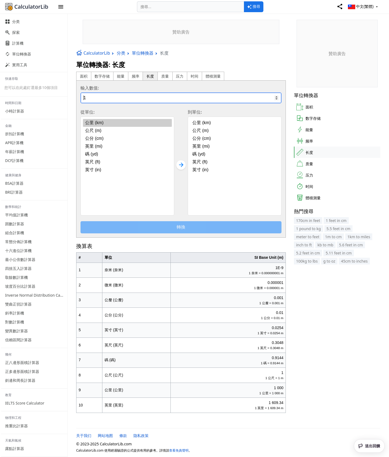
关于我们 (83, 435)
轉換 (181, 227)
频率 (135, 76)
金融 (8, 125)
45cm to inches (354, 261)
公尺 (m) (127, 131)
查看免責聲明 (179, 450)
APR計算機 (14, 142)
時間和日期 (13, 103)
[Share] (340, 7)
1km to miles (358, 236)
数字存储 (102, 76)
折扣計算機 (14, 133)
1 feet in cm (336, 220)
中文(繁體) (363, 6)
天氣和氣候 (13, 440)
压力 (179, 76)
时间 (194, 76)
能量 (121, 76)
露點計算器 (14, 448)
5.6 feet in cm (351, 244)
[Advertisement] (181, 32)
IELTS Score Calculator (24, 403)
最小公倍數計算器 (20, 259)
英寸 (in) (127, 170)
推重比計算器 (16, 425)
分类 (121, 53)
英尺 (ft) (127, 162)
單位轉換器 (142, 53)
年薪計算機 (14, 151)
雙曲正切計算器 (18, 304)
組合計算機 (14, 232)
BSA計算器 (14, 183)
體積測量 (213, 76)
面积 (84, 76)
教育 (8, 395)
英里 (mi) (127, 146)
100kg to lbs (307, 261)
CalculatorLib (93, 53)
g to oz (329, 261)
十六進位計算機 (18, 250)
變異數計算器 (16, 330)
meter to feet (307, 236)
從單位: (88, 112)
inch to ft (304, 244)
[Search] (190, 6)
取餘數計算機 (16, 277)
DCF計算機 (14, 160)
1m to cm (333, 236)
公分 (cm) (127, 139)
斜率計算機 (14, 313)
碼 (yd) (127, 154)
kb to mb (325, 244)
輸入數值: (90, 88)
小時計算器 (14, 111)
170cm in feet (308, 220)
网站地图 (105, 435)
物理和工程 (13, 417)
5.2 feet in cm (308, 253)
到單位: (195, 112)
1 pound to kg (308, 228)
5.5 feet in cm (338, 228)
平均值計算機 (16, 214)
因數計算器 (14, 223)
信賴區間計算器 (18, 339)
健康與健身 (13, 175)
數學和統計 (13, 206)
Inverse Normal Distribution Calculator (36, 295)
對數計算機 (14, 321)
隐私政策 (141, 435)
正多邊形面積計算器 (22, 371)
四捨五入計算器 (18, 268)
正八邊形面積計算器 (22, 362)
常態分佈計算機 (18, 241)
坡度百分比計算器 (20, 286)
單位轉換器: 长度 (100, 64)
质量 (165, 76)
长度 (150, 76)
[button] (61, 7)
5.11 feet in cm (338, 253)
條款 (123, 435)
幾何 (8, 354)
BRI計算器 (14, 192)
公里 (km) (127, 123)
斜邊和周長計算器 (20, 380)
